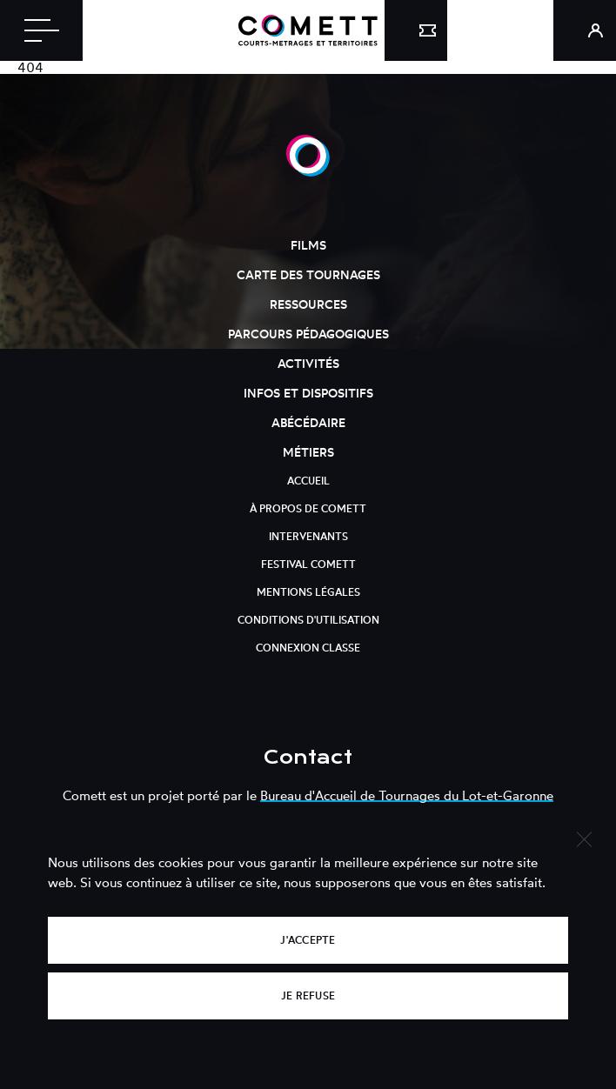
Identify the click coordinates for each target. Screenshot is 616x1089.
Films (308, 244)
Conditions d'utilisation (308, 619)
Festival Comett (308, 564)
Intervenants (308, 536)
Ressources (308, 304)
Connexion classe (308, 647)
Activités (308, 363)
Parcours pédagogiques (308, 333)
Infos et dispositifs (308, 392)
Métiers (308, 451)
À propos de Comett (308, 508)
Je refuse (308, 995)
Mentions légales (308, 591)
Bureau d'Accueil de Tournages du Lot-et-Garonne (406, 795)
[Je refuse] (583, 837)
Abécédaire (308, 422)
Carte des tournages (308, 274)
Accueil (308, 480)
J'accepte (307, 939)
